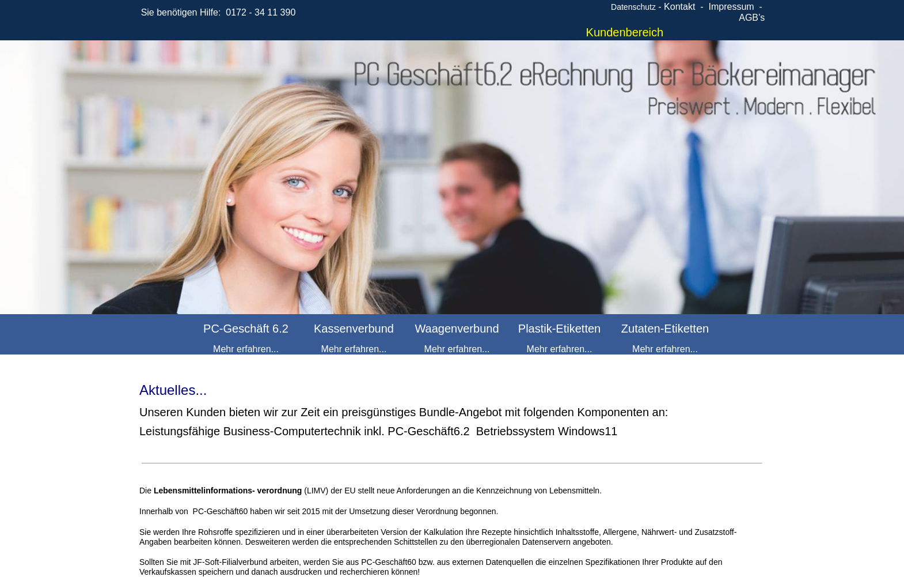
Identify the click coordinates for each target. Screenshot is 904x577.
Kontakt (679, 7)
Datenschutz (633, 7)
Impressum (731, 7)
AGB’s (752, 17)
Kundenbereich (625, 32)
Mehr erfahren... (246, 349)
